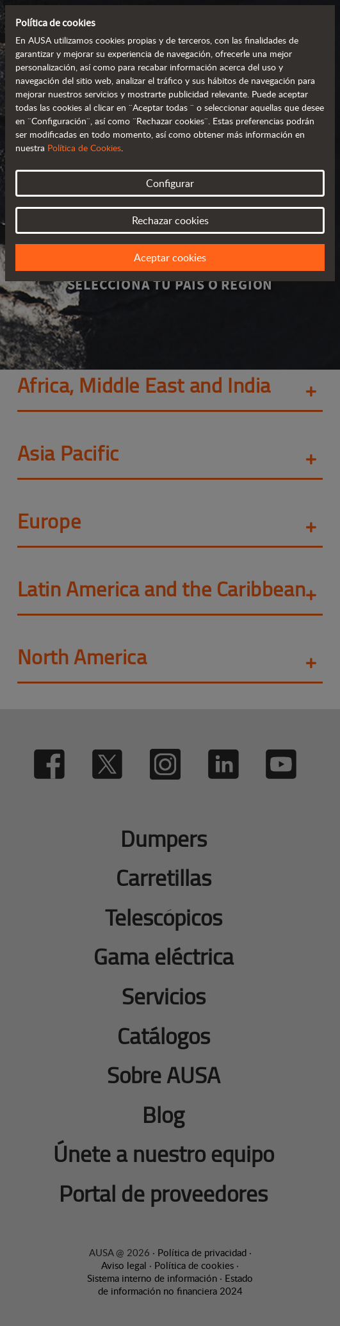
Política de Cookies (84, 148)
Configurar (170, 183)
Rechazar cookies (170, 220)
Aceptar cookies (170, 257)
